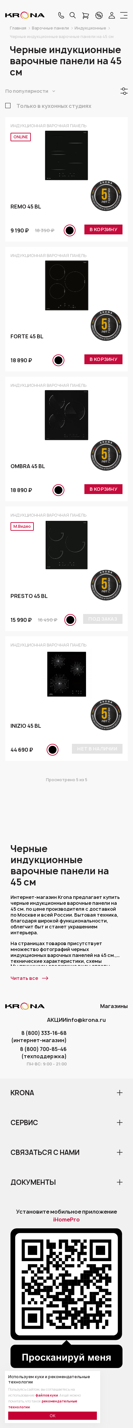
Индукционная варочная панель (48, 126)
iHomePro (66, 1219)
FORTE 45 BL (27, 336)
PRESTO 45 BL (29, 596)
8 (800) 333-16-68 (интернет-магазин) (39, 1037)
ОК (52, 1415)
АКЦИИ (57, 1019)
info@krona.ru (86, 1019)
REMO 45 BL (26, 206)
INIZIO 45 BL (26, 726)
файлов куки (46, 1395)
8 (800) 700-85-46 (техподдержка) (43, 1053)
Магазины (114, 1006)
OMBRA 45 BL (28, 466)
